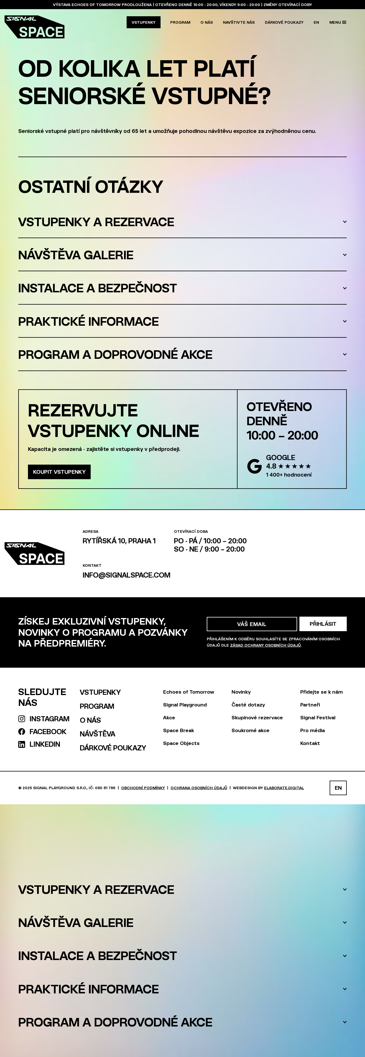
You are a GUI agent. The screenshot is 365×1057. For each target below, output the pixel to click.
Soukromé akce (250, 730)
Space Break (178, 730)
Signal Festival (317, 717)
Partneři (310, 704)
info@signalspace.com (127, 575)
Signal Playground (185, 704)
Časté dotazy (248, 704)
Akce (169, 717)
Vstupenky (143, 22)
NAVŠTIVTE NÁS (239, 22)
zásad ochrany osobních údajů (265, 645)
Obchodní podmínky (143, 787)
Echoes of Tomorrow (188, 691)
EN (316, 22)
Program (180, 22)
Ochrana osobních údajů (199, 787)
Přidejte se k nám (321, 691)
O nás (206, 22)
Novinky (241, 691)
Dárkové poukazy (284, 22)
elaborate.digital (284, 787)
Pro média (312, 730)
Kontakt (310, 743)
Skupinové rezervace (257, 717)
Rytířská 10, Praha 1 (119, 540)
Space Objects (181, 743)
